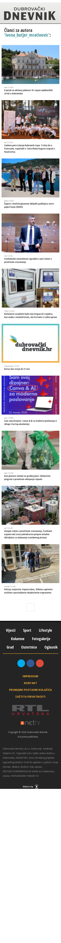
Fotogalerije (41, 638)
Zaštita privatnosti (30, 696)
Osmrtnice (29, 647)
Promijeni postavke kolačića (30, 690)
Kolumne (17, 638)
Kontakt (30, 683)
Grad (10, 647)
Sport (27, 630)
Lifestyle (45, 630)
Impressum (30, 676)
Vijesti (11, 630)
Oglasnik (51, 647)
